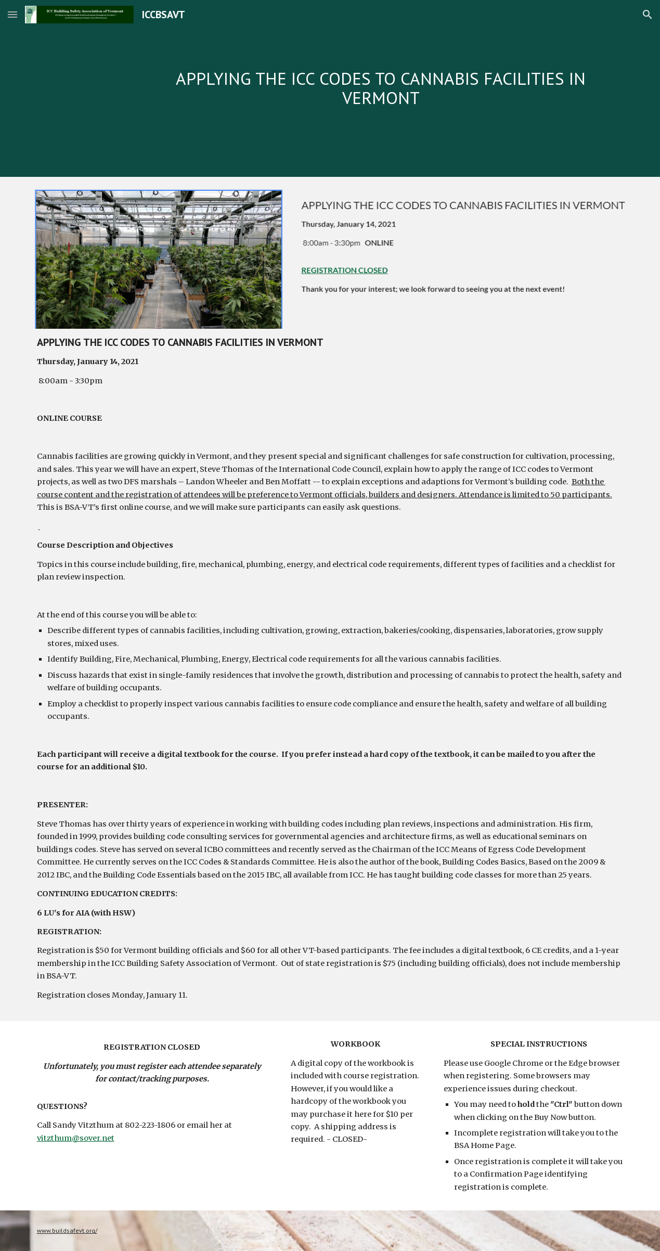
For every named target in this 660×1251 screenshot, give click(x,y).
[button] (12, 14)
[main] (380, 88)
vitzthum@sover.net (75, 1138)
